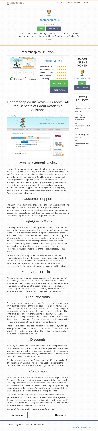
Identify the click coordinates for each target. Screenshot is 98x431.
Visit (41, 28)
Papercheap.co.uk (82, 78)
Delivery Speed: (45, 76)
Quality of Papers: (46, 73)
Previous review (17, 415)
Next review (60, 415)
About (87, 3)
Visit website (59, 83)
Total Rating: (44, 79)
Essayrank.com (15, 3)
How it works (73, 3)
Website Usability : (47, 70)
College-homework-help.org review (81, 117)
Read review (53, 28)
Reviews (60, 3)
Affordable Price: (46, 66)
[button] (13, 25)
